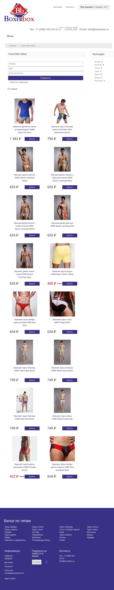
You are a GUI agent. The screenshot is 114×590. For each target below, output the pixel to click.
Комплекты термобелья (15, 540)
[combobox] (45, 64)
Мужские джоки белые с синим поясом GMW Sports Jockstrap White (24, 226)
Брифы (98, 62)
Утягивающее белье (41, 540)
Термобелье (37, 535)
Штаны (63, 537)
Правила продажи (8, 557)
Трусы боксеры (66, 527)
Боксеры (98, 65)
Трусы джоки (10, 535)
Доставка (9, 562)
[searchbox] (45, 64)
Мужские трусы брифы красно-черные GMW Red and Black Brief (62, 467)
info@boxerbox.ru (98, 29)
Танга (97, 71)
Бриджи (90, 537)
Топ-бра (35, 532)
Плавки (8, 532)
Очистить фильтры (19, 82)
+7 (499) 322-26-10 (46, 29)
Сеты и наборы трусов (69, 529)
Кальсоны (91, 532)
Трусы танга (92, 529)
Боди (62, 532)
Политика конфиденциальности (14, 571)
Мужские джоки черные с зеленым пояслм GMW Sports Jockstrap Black (62, 178)
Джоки (97, 74)
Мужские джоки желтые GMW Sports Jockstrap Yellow (24, 178)
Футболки (99, 81)
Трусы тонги (37, 529)
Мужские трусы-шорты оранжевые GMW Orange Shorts (24, 467)
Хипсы (97, 68)
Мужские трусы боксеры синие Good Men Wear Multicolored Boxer (62, 129)
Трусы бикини (66, 535)
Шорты (98, 77)
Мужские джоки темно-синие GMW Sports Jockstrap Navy (24, 274)
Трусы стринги (11, 529)
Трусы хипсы (92, 527)
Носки (62, 540)
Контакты (9, 566)
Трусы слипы (38, 527)
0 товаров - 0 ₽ (93, 7)
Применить (45, 78)
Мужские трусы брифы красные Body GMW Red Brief (25, 322)
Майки (7, 537)
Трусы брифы (11, 527)
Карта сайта (10, 578)
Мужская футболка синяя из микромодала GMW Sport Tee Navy (24, 129)
